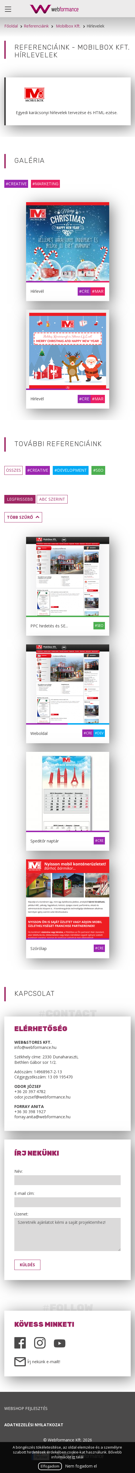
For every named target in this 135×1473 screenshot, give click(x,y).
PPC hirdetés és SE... (49, 626)
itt (73, 1457)
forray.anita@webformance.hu (42, 1116)
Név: (18, 1171)
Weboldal (39, 733)
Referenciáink (36, 26)
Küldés (27, 1264)
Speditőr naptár (44, 841)
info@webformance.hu (35, 1047)
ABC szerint (52, 499)
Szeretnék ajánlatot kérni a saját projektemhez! (67, 1234)
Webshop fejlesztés (26, 1408)
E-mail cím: (24, 1193)
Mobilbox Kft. (68, 26)
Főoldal (11, 26)
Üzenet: (21, 1214)
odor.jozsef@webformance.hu (42, 1097)
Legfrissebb (20, 499)
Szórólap (38, 948)
